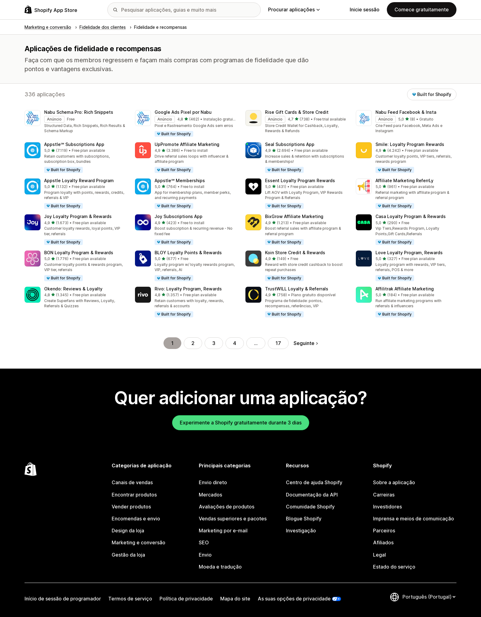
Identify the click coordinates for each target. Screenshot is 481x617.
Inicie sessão (364, 9)
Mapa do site (235, 599)
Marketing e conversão (138, 542)
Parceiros (384, 530)
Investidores (387, 507)
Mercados (210, 495)
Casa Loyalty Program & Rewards (410, 216)
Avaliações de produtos (226, 507)
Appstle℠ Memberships (180, 180)
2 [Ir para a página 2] (192, 343)
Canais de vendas (132, 482)
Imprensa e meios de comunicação (413, 518)
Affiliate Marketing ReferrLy (404, 180)
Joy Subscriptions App (178, 216)
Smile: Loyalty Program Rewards (409, 144)
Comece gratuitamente (421, 9)
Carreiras (383, 495)
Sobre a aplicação (394, 482)
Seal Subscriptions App (289, 144)
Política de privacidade (186, 599)
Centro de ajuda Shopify (314, 482)
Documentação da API (312, 495)
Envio (205, 555)
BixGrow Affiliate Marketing (294, 216)
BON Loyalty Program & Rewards (78, 252)
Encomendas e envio (136, 518)
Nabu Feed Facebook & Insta (405, 112)
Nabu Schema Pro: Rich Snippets (78, 112)
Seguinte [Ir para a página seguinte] (306, 343)
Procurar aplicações (294, 9)
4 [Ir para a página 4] (234, 343)
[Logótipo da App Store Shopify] (51, 10)
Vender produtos (131, 507)
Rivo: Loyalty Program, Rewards (188, 288)
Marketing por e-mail (223, 530)
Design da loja (128, 530)
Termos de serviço (130, 599)
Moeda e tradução (220, 567)
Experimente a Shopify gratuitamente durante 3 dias (241, 423)
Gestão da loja (128, 555)
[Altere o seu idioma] (428, 596)
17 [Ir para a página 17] (278, 343)
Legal (379, 555)
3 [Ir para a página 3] (213, 343)
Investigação (301, 530)
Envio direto (213, 482)
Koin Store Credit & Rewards (295, 252)
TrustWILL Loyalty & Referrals (296, 288)
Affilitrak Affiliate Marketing (404, 288)
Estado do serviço (394, 567)
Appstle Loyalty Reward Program (79, 180)
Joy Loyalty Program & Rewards (78, 216)
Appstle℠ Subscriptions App (74, 144)
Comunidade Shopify (310, 507)
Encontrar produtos (134, 495)
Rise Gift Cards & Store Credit (297, 112)
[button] (75, 122)
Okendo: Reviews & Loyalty (73, 288)
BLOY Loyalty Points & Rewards (188, 252)
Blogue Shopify (303, 518)
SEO (204, 542)
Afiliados (383, 542)
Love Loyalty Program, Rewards (409, 252)
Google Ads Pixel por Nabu (183, 112)
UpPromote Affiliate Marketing (187, 144)
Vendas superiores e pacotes (233, 518)
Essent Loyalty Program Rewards (300, 180)
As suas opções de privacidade (294, 599)
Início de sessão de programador (63, 599)
